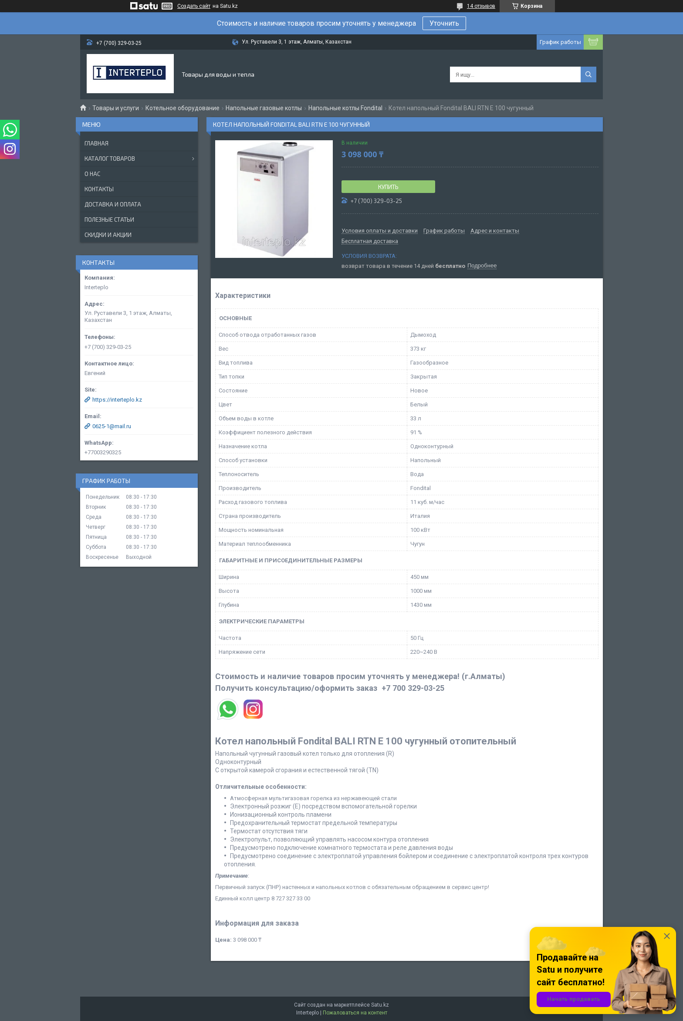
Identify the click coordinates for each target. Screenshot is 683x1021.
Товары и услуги (115, 108)
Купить (388, 186)
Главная (96, 143)
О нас (92, 173)
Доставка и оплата (113, 204)
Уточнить (444, 23)
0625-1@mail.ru (111, 426)
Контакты (99, 189)
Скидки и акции (108, 234)
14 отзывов (481, 6)
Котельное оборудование (182, 108)
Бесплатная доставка (370, 241)
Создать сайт (193, 6)
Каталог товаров (110, 158)
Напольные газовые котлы (264, 108)
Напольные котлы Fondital (345, 108)
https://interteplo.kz (117, 399)
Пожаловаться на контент (355, 1013)
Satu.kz (380, 1005)
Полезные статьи (109, 219)
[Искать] (588, 74)
